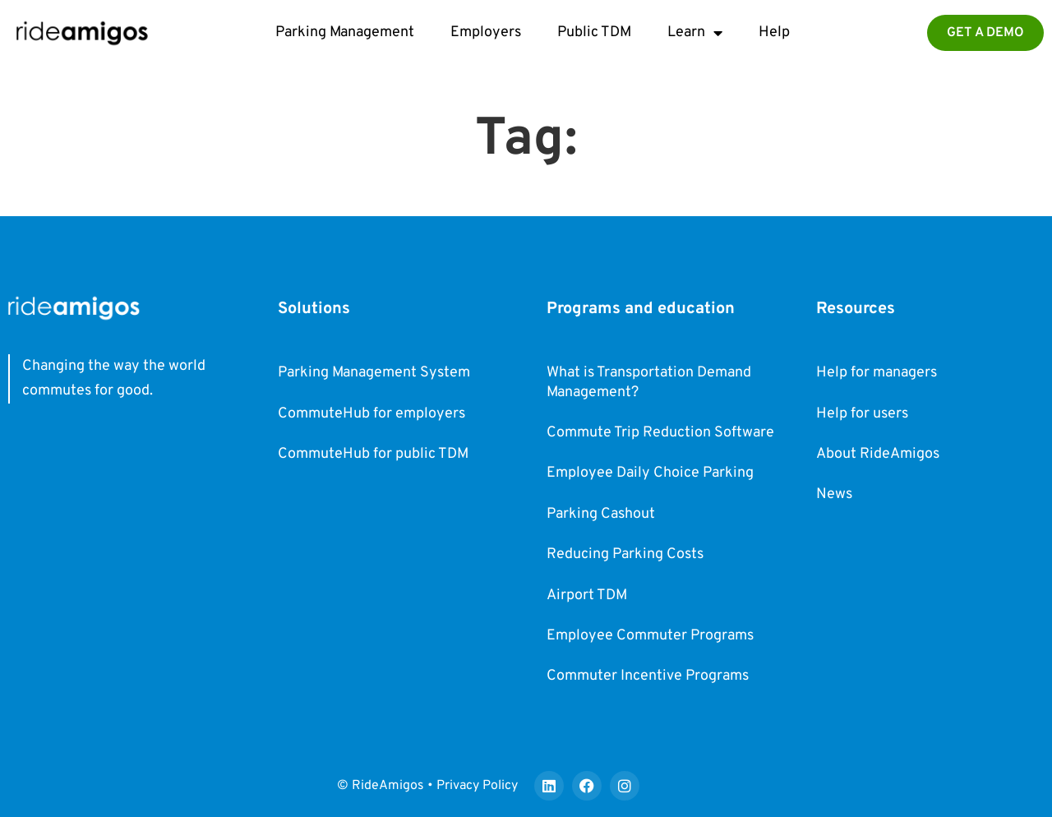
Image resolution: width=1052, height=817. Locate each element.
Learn (694, 33)
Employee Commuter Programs (650, 635)
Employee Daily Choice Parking (650, 473)
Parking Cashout (601, 514)
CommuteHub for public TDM (373, 454)
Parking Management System (374, 372)
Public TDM (594, 32)
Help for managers (876, 372)
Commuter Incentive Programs (648, 676)
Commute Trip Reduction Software (660, 432)
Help (774, 32)
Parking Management (344, 32)
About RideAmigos (877, 454)
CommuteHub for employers (371, 413)
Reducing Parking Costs (625, 554)
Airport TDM (587, 595)
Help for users (862, 413)
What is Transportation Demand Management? (649, 382)
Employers (485, 32)
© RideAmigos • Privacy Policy (427, 786)
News (834, 494)
